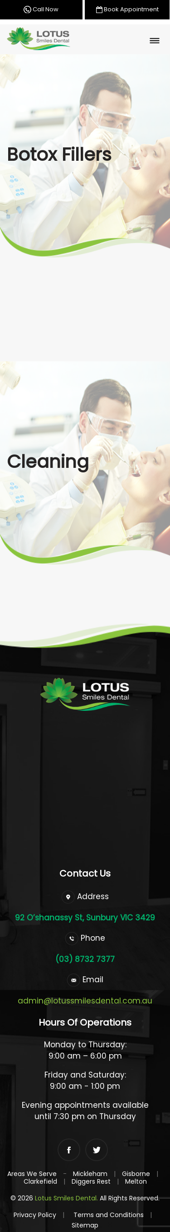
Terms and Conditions (112, 1214)
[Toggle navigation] (154, 40)
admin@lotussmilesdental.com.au (85, 1000)
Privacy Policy (39, 1214)
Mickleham (90, 1173)
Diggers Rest (91, 1181)
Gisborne (136, 1173)
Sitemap (85, 1225)
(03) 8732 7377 (85, 959)
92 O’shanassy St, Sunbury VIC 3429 (85, 917)
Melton (136, 1181)
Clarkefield (40, 1181)
